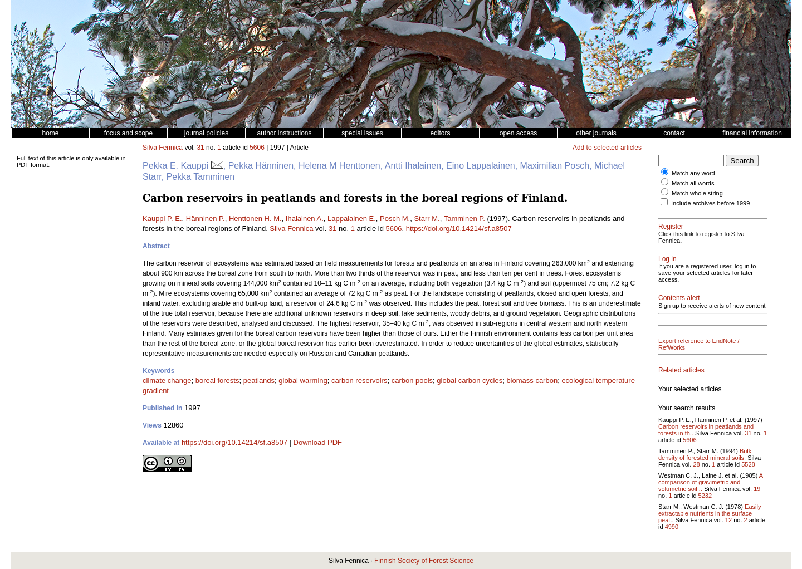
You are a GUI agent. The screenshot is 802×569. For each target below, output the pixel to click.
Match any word (693, 173)
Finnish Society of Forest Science (423, 561)
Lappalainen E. (351, 218)
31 (200, 147)
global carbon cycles (469, 380)
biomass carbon (532, 380)
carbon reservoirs (359, 380)
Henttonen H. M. (255, 218)
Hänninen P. (205, 218)
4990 (671, 526)
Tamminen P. (464, 218)
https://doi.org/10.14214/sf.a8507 (459, 228)
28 (696, 464)
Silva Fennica (163, 147)
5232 (705, 495)
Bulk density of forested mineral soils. (704, 454)
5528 (748, 464)
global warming (302, 380)
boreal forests (217, 380)
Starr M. (426, 218)
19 (757, 488)
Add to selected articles (607, 147)
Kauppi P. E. (162, 218)
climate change (167, 380)
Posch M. (395, 218)
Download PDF (318, 442)
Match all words (693, 183)
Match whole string (697, 193)
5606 (257, 147)
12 (728, 520)
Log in (667, 259)
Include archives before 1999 (710, 203)
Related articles (681, 370)
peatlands (259, 380)
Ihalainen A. (305, 218)
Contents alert (679, 298)
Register (670, 226)
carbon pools (412, 380)
